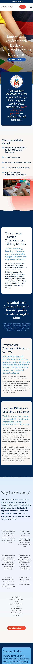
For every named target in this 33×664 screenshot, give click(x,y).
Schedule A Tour (15, 59)
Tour (22, 6)
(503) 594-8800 (17, 1)
